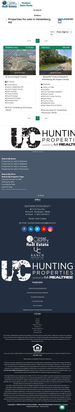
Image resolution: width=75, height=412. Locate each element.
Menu (37, 15)
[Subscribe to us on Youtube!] (43, 229)
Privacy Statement (37, 328)
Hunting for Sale (8, 184)
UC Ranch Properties (37, 297)
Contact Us (37, 326)
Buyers (37, 321)
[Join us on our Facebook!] (24, 229)
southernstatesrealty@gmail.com (42, 223)
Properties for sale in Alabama (14, 164)
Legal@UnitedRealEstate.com (53, 383)
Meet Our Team (37, 325)
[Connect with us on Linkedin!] (30, 229)
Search (38, 10)
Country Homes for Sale (12, 179)
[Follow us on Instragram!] (50, 229)
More (41, 195)
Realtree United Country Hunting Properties (37, 310)
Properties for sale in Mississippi (15, 169)
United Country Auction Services (37, 293)
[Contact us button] (62, 407)
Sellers (37, 323)
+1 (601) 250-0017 (41, 214)
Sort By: (52, 33)
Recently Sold (37, 332)
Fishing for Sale (8, 182)
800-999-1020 (37, 355)
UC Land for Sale (37, 301)
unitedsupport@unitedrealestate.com (16, 370)
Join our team (37, 305)
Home (37, 319)
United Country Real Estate (37, 288)
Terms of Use (37, 330)
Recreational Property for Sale (14, 189)
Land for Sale (7, 187)
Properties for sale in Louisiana (14, 166)
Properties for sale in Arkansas (14, 161)
